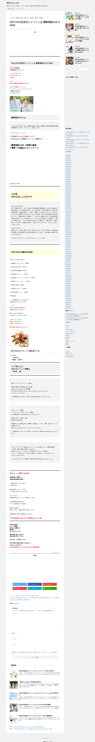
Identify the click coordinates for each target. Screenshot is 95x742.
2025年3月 (68, 180)
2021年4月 (68, 268)
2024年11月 (69, 187)
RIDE (48, 597)
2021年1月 (68, 274)
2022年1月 (68, 251)
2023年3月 (68, 225)
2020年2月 (68, 295)
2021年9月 (68, 259)
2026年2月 (68, 159)
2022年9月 (68, 236)
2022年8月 (68, 238)
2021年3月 (68, 270)
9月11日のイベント (25, 597)
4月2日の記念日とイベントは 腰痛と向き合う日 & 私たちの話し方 (82, 50)
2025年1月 (68, 183)
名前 (14, 633)
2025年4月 (68, 178)
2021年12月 (69, 253)
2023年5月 (68, 221)
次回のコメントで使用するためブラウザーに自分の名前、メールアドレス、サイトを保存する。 (34, 653)
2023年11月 (69, 210)
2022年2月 (68, 249)
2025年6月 (68, 174)
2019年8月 (68, 306)
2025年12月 (69, 163)
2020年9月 (68, 281)
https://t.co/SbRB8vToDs (19, 427)
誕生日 (33, 595)
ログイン (68, 351)
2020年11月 (69, 278)
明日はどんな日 (13, 3)
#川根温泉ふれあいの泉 (37, 391)
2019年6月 (68, 308)
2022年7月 (68, 240)
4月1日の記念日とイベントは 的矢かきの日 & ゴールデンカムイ (82, 61)
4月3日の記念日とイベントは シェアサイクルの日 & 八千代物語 (82, 39)
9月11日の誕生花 (42, 597)
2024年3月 (68, 202)
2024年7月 (68, 195)
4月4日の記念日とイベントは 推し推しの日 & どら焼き (82, 28)
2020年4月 (68, 291)
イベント (13, 595)
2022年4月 (68, 246)
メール (14, 639)
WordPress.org (69, 356)
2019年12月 (69, 298)
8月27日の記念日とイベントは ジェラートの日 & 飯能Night (35, 715)
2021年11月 (69, 255)
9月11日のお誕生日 (15, 597)
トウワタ (52, 597)
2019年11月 (69, 300)
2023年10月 (69, 212)
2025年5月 (68, 176)
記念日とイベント (70, 341)
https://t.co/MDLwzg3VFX (33, 414)
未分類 (67, 335)
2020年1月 (68, 297)
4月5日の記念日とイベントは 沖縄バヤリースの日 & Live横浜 (82, 16)
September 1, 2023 (48, 459)
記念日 (29, 595)
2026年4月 (68, 155)
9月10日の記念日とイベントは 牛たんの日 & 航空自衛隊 (29, 726)
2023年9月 (68, 214)
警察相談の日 (20, 599)
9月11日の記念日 (34, 597)
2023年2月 (68, 227)
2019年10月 (69, 302)
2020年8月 (68, 283)
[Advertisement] (35, 44)
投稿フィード (69, 353)
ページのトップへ (56, 552)
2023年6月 (68, 219)
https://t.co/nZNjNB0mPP (18, 455)
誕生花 (37, 595)
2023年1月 (68, 229)
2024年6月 (68, 197)
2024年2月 (68, 204)
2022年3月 (68, 248)
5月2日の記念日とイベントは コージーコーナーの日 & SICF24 (36, 671)
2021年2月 (68, 272)
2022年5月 (68, 244)
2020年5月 (68, 289)
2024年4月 (68, 200)
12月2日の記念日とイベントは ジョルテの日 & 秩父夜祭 (34, 704)
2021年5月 (68, 266)
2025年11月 (69, 165)
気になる (25, 595)
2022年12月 (69, 231)
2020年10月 (69, 280)
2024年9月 (68, 191)
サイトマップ (20, 8)
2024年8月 (68, 193)
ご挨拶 (67, 326)
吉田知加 (57, 597)
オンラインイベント (71, 331)
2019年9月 (68, 304)
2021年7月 (68, 263)
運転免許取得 (27, 599)
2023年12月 (69, 208)
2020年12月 (69, 276)
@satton (16, 603)
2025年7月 (68, 172)
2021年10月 (69, 257)
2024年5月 (68, 198)
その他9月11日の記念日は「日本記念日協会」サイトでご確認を (28, 238)
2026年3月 (68, 157)
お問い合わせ (10, 8)
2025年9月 (68, 168)
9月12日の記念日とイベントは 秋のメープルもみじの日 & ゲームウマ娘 (33, 728)
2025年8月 (68, 170)
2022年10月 (69, 234)
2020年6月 (68, 287)
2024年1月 (68, 206)
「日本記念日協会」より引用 (17, 132)
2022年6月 (68, 242)
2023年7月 (68, 217)
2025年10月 (69, 166)
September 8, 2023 (46, 396)
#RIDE (46, 391)
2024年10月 (69, 189)
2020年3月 (68, 293)
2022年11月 (69, 232)
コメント (15, 613)
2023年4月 (68, 223)
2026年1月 (68, 161)
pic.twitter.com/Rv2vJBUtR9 (33, 427)
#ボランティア (16, 410)
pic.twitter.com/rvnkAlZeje (18, 393)
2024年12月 (69, 185)
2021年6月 (68, 264)
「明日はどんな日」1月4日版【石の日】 (30, 682)
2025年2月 (68, 181)
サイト (13, 644)
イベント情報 (69, 330)
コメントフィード (70, 355)
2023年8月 (68, 215)
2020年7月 (68, 285)
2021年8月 (68, 261)
